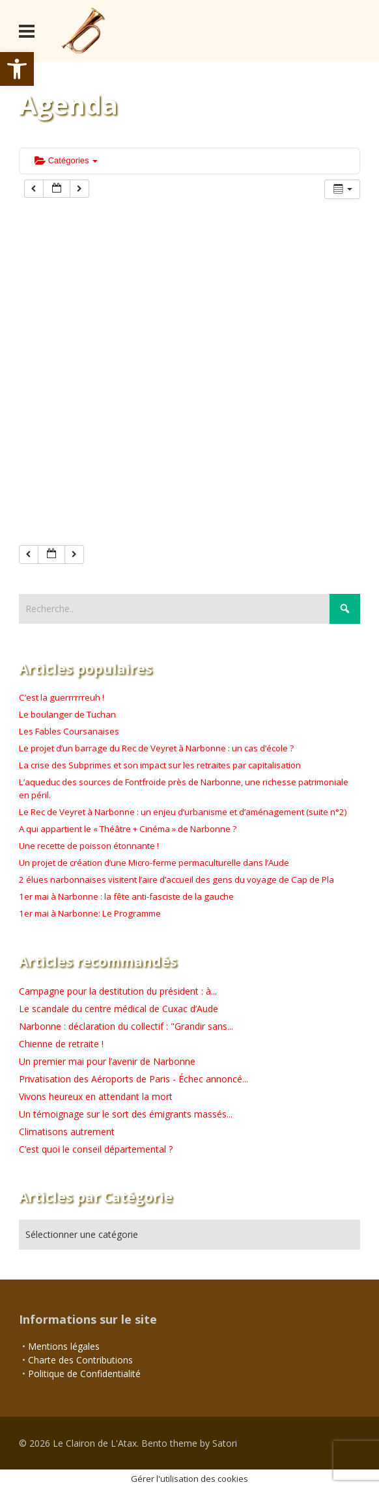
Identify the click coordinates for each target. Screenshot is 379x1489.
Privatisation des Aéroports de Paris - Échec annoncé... (133, 1079)
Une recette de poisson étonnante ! (89, 846)
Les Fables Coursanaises (69, 731)
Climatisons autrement (67, 1131)
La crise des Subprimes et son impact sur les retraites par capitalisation (160, 765)
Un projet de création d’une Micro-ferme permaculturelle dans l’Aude (154, 862)
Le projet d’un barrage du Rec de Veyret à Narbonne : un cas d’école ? (156, 748)
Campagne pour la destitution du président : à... (118, 991)
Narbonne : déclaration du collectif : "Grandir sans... (126, 1026)
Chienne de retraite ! (61, 1044)
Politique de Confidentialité (84, 1373)
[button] (17, 69)
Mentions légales (64, 1346)
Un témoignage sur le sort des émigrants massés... (125, 1114)
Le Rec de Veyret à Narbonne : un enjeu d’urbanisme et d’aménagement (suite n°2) (183, 812)
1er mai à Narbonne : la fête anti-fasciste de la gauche (126, 896)
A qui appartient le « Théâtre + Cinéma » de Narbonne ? (127, 829)
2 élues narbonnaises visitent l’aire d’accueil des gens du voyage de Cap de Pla (176, 879)
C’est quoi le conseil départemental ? (96, 1149)
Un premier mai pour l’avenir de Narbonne (107, 1061)
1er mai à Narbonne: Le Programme (90, 913)
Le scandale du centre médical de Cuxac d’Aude (118, 1008)
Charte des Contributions (80, 1360)
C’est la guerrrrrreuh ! (61, 697)
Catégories (66, 160)
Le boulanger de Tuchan (67, 714)
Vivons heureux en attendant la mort (96, 1096)
